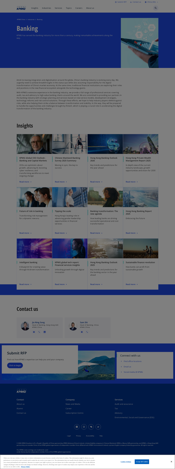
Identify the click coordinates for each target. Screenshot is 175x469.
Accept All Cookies (142, 462)
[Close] (171, 461)
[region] (87, 462)
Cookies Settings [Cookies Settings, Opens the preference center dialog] (126, 462)
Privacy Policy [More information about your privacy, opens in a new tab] (25, 467)
